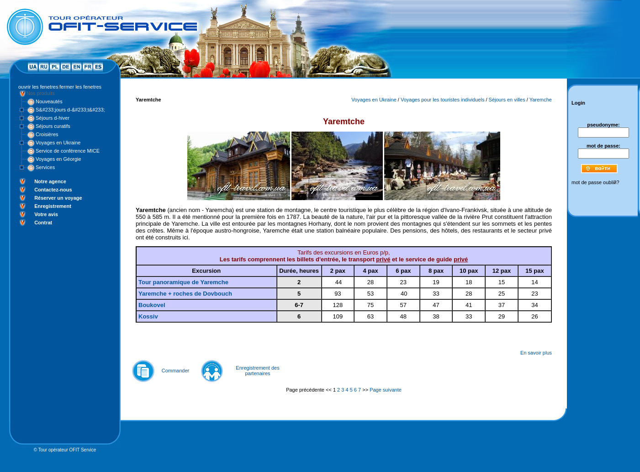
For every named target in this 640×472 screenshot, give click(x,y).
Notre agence (50, 181)
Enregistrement (52, 206)
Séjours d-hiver (52, 118)
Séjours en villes (507, 99)
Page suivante (386, 389)
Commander (176, 370)
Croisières (47, 134)
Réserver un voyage (58, 198)
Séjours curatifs (53, 126)
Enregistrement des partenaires (257, 370)
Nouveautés (49, 101)
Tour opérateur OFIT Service (67, 449)
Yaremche (540, 99)
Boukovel (151, 305)
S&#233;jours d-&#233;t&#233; (70, 109)
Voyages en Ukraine (58, 142)
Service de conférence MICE (68, 151)
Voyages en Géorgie (58, 159)
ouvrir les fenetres (38, 87)
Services (45, 167)
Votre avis (46, 214)
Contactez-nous (53, 189)
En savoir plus (536, 352)
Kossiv (148, 316)
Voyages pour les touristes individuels (442, 99)
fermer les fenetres (80, 87)
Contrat (43, 222)
